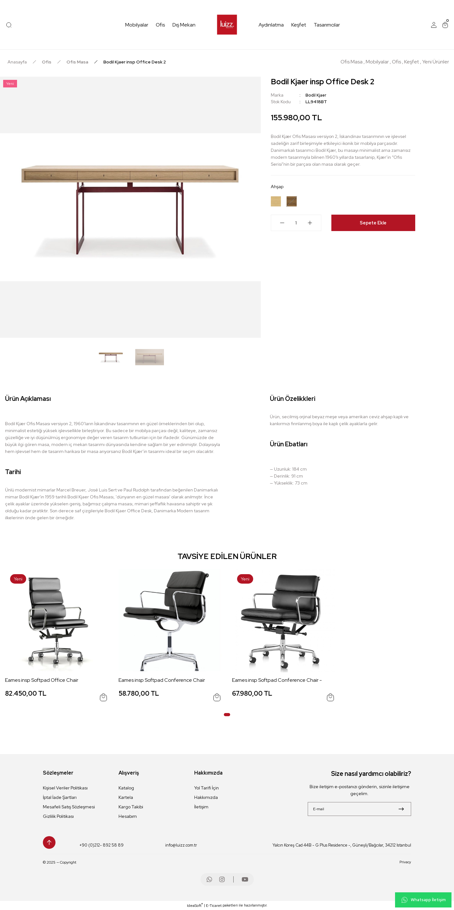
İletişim (201, 807)
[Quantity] (296, 225)
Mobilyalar (377, 61)
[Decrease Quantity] (278, 225)
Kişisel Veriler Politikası (65, 788)
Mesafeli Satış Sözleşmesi (69, 807)
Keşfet (411, 61)
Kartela (126, 797)
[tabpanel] (57, 637)
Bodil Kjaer (317, 95)
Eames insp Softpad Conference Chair (162, 680)
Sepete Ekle (373, 224)
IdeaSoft (195, 905)
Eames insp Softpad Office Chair (41, 680)
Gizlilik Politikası (58, 816)
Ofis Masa (351, 61)
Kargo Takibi (131, 807)
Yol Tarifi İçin (206, 788)
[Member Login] (434, 25)
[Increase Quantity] (313, 225)
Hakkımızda (206, 797)
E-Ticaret (214, 905)
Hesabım (128, 816)
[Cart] (445, 25)
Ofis (396, 61)
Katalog (126, 788)
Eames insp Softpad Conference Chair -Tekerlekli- (277, 680)
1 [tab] (227, 714)
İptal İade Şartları (60, 797)
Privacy (405, 862)
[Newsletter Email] (359, 809)
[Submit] (401, 809)
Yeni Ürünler (435, 61)
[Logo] (227, 25)
